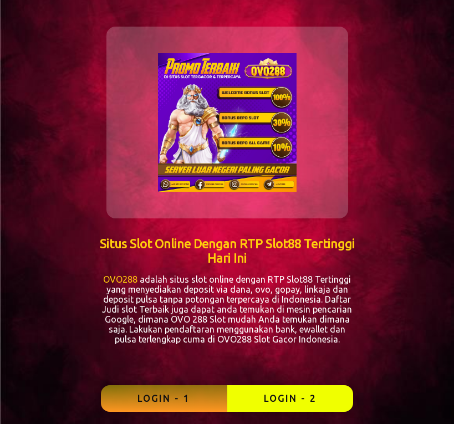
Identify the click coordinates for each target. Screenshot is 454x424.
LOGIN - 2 (290, 398)
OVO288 (120, 279)
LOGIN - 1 (163, 398)
